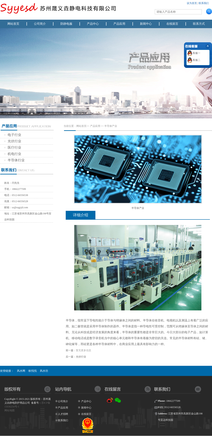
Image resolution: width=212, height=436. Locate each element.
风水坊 (44, 370)
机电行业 (12, 154)
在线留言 (172, 23)
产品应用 (119, 23)
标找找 (32, 370)
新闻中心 (146, 23)
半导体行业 (14, 160)
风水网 (21, 370)
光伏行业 (12, 141)
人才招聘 (63, 414)
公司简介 (40, 23)
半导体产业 (110, 126)
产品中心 (93, 23)
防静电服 (66, 23)
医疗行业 (12, 147)
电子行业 (12, 135)
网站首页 (13, 23)
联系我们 (204, 3)
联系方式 (199, 23)
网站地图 (9, 410)
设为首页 (192, 3)
